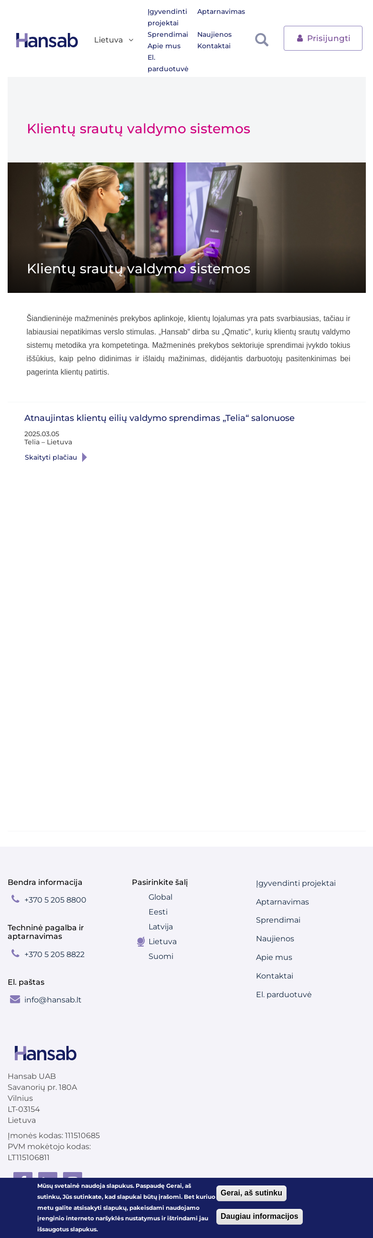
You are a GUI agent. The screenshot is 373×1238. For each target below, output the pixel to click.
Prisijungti (323, 37)
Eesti (158, 911)
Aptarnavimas (221, 11)
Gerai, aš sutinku (251, 1193)
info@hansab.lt (53, 999)
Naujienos (214, 34)
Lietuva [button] (114, 40)
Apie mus (164, 46)
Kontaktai (214, 46)
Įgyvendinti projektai (167, 17)
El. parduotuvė (168, 63)
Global (160, 897)
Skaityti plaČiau (142, 457)
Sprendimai (168, 34)
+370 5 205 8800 (55, 899)
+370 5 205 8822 (54, 954)
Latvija (161, 926)
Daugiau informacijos (259, 1216)
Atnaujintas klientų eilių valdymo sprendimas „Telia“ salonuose (159, 418)
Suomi (161, 956)
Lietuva (163, 941)
